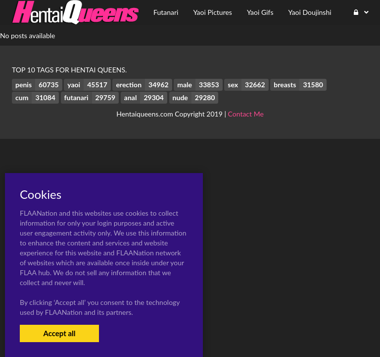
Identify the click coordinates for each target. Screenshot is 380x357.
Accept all (59, 333)
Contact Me (246, 114)
